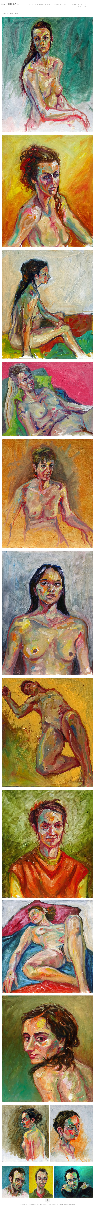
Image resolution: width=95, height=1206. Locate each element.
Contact (79, 6)
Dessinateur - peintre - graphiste (9, 5)
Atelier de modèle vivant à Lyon (67, 1204)
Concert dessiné (65, 4)
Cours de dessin (77, 4)
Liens (85, 6)
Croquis (56, 4)
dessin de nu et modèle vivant (44, 1204)
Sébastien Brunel (10, 4)
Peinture (33, 4)
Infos (84, 4)
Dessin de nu (26, 4)
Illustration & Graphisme (45, 4)
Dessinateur (22, 1204)
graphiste (33, 1204)
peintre (28, 1204)
